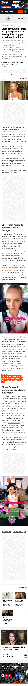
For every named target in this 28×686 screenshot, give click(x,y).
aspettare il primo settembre (11, 363)
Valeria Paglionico (10, 74)
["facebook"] (16, 675)
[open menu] (1, 11)
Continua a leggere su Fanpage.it (14, 532)
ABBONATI (20, 11)
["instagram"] (6, 675)
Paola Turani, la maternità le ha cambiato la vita (13, 648)
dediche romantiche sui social (15, 241)
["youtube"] (9, 675)
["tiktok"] (2, 675)
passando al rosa (14, 423)
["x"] (13, 675)
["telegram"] (20, 675)
